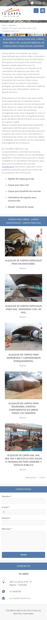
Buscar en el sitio (36, 10)
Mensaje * (7, 529)
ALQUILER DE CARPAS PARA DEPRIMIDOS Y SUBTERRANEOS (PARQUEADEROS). (24, 358)
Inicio (4, 25)
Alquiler (12, 25)
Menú (42, 10)
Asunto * (6, 518)
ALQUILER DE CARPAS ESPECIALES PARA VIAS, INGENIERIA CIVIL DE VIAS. (23, 309)
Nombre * (7, 496)
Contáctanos (8, 166)
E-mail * (6, 507)
